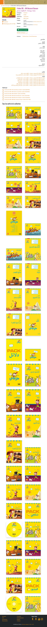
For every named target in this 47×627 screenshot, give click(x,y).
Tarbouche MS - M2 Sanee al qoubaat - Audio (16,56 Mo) (16, 92)
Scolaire (25, 12)
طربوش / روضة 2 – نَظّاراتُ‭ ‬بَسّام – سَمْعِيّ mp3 (31, 80)
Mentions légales (25, 624)
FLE (3, 617)
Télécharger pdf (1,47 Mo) (8, 23)
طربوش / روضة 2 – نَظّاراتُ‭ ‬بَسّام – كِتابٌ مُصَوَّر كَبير (30, 77)
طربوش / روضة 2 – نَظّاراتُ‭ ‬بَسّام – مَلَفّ (33, 73)
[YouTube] (39, 619)
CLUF (33, 624)
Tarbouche (26, 16)
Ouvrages (7, 5)
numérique (35, 24)
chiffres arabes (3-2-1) (37, 21)
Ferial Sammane (33, 36)
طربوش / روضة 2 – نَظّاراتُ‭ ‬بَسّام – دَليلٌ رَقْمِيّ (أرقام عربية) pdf (28, 85)
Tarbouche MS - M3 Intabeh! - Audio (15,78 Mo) (13, 94)
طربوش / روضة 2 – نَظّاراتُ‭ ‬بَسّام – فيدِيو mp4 (31, 82)
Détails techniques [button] (21, 32)
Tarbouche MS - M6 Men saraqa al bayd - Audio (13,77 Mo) (16, 100)
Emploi (18, 619)
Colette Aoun (25, 36)
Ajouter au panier (22, 30)
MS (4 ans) (26, 18)
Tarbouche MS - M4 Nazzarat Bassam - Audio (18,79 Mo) (16, 96)
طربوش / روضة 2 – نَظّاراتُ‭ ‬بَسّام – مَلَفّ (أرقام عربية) (30, 74)
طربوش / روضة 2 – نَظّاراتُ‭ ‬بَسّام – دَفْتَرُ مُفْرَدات (31, 79)
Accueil (2, 5)
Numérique (4, 619)
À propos (19, 616)
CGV (30, 624)
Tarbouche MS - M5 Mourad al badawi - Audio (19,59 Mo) (16, 98)
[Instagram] (42, 619)
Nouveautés (5, 620)
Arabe (25, 14)
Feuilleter (5, 21)
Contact (18, 620)
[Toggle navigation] (45, 2)
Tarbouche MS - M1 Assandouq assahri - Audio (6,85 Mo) (16, 90)
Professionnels (20, 617)
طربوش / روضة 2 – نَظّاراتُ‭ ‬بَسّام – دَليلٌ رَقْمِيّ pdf (31, 83)
